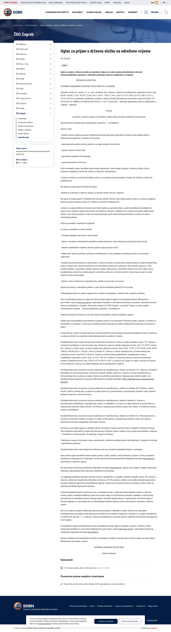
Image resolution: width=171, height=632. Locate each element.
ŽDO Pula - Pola (22, 64)
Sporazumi (117, 3)
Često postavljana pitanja (76, 3)
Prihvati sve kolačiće (106, 621)
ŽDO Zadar (20, 108)
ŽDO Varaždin (21, 94)
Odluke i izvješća (24, 130)
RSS (152, 3)
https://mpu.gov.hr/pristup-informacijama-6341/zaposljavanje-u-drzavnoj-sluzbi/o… (95, 584)
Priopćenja (22, 119)
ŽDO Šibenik (21, 74)
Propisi (107, 3)
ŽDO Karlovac (21, 54)
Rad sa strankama (56, 3)
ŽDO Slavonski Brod (24, 84)
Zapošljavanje (31, 25)
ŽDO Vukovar (21, 103)
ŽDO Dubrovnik (22, 49)
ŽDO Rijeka (20, 69)
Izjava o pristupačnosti (124, 606)
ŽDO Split (20, 89)
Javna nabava (23, 133)
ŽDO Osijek (20, 59)
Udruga (127, 3)
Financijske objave (25, 122)
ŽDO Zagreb (21, 113)
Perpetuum (153, 628)
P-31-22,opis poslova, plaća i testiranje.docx (80, 568)
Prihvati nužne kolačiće (130, 621)
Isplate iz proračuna (25, 126)
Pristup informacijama (78, 606)
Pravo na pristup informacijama (33, 3)
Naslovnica (18, 25)
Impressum (140, 606)
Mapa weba (152, 606)
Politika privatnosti (104, 606)
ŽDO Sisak (20, 79)
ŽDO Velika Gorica (23, 98)
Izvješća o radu (96, 3)
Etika (92, 606)
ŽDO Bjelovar (21, 44)
